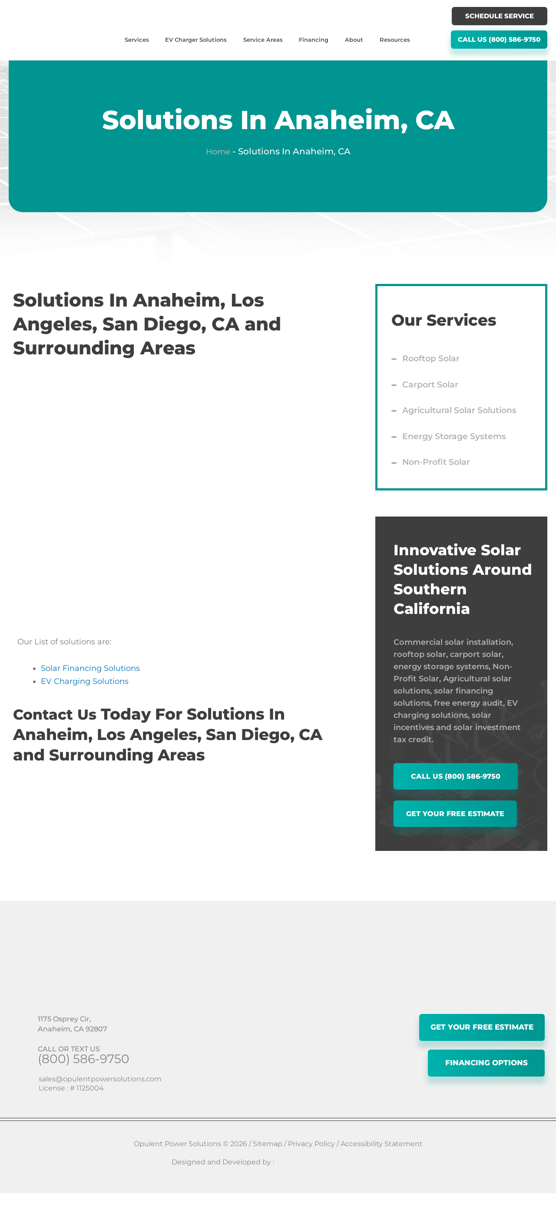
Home (218, 151)
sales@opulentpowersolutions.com (100, 1093)
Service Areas (263, 39)
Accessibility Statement (382, 1158)
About (354, 39)
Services (137, 39)
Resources (395, 39)
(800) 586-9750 (83, 1072)
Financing (313, 39)
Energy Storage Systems (456, 443)
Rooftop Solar (432, 359)
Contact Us (58, 714)
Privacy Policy (311, 1158)
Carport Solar (431, 387)
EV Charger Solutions (196, 39)
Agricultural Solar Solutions (463, 415)
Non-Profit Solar (438, 471)
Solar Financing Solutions (90, 668)
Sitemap (267, 1158)
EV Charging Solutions (85, 681)
